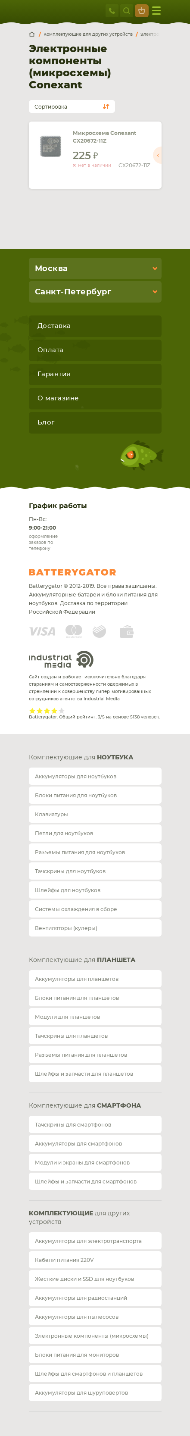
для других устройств (79, 1218)
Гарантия (54, 374)
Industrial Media (61, 659)
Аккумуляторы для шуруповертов (81, 1392)
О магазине (58, 398)
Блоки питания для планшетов (77, 998)
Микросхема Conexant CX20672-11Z (104, 137)
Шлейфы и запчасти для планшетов (84, 1074)
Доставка (54, 326)
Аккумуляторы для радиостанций (81, 1298)
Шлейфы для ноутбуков (67, 890)
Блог (46, 422)
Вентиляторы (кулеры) (66, 928)
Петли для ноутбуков (64, 833)
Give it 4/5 (54, 710)
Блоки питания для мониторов (77, 1355)
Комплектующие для (81, 758)
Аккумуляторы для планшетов (76, 979)
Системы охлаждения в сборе (76, 909)
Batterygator (88, 572)
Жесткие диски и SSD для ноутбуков (84, 1279)
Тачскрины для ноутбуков (70, 871)
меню (156, 10)
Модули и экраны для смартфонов (82, 1162)
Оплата (50, 350)
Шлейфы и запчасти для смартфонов (86, 1181)
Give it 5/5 (61, 710)
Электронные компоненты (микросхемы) (92, 1336)
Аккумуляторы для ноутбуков (75, 776)
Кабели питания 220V (64, 1260)
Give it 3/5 (47, 710)
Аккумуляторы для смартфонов (78, 1143)
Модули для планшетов (67, 1017)
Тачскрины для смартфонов (73, 1124)
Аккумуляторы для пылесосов (76, 1317)
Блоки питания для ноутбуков (76, 795)
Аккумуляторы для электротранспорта (88, 1241)
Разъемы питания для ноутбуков (80, 852)
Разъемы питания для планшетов (81, 1055)
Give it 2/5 (40, 710)
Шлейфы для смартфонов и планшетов (89, 1374)
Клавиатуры (51, 814)
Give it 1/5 (32, 710)
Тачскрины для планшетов (71, 1036)
